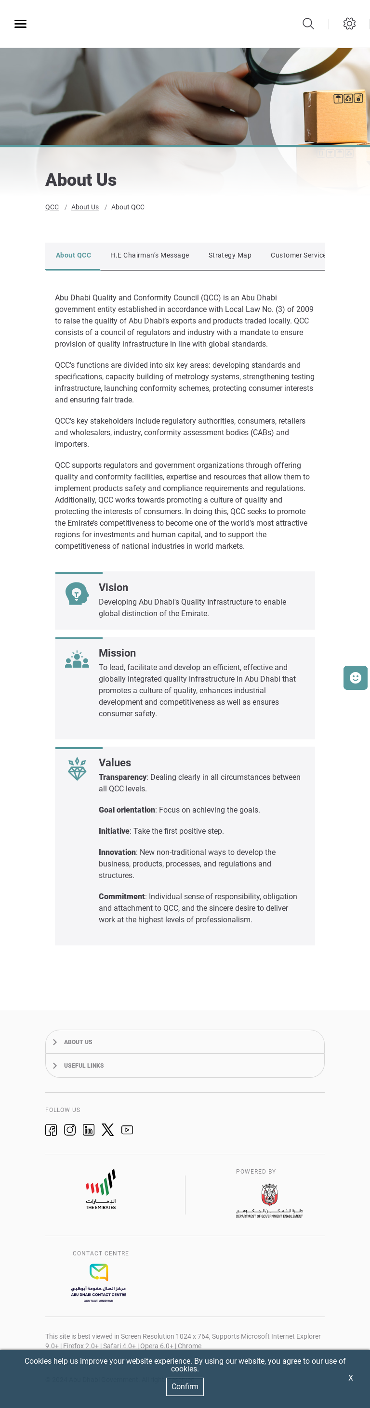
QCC (52, 210)
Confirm (185, 1386)
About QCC (128, 210)
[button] (356, 678)
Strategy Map (230, 258)
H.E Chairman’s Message (149, 258)
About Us (85, 210)
